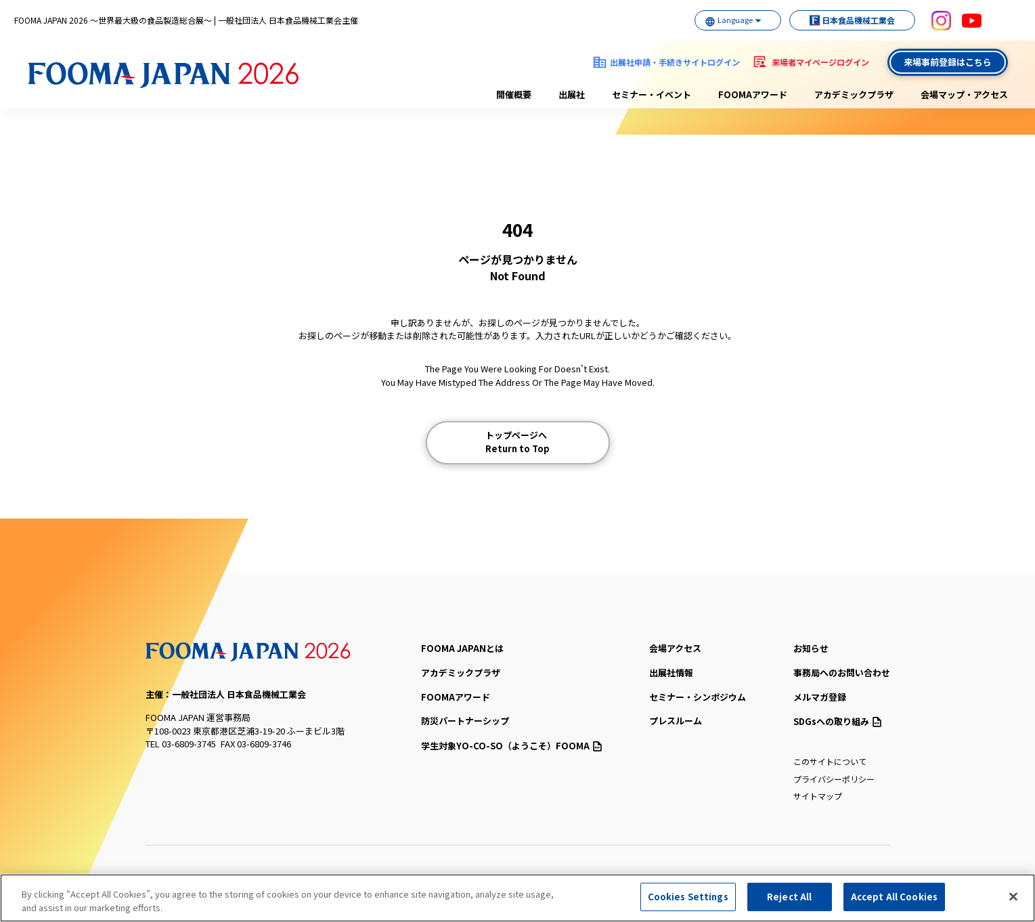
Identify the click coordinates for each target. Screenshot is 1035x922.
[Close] (1013, 896)
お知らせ (811, 648)
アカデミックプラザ (854, 94)
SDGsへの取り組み (837, 721)
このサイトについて (829, 761)
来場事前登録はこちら (948, 62)
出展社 (571, 94)
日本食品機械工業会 (845, 20)
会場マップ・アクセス (964, 94)
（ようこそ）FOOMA (511, 745)
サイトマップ (817, 796)
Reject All (789, 896)
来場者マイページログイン (820, 62)
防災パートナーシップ (465, 720)
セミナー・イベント (651, 94)
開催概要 (513, 94)
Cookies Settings (688, 896)
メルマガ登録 (819, 696)
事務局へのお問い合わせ (841, 672)
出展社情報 (671, 672)
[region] (517, 898)
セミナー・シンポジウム (697, 696)
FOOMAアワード (752, 94)
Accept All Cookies (894, 896)
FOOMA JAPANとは (462, 648)
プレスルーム (675, 720)
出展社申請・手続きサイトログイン (675, 62)
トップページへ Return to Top (517, 442)
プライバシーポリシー (834, 779)
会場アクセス (675, 648)
